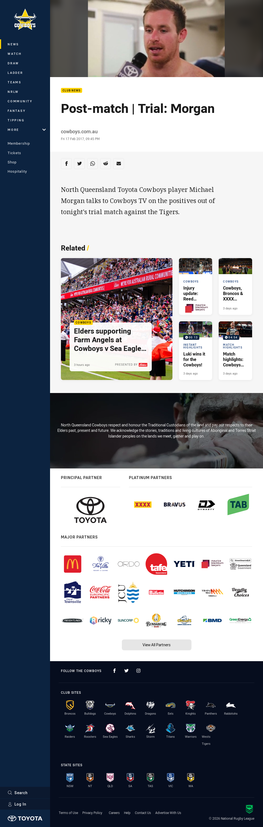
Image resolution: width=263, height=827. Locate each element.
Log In (17, 804)
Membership (19, 143)
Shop (12, 162)
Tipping (16, 120)
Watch (15, 54)
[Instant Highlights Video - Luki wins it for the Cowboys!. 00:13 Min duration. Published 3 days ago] (195, 350)
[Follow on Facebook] (114, 671)
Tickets (14, 152)
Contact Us (143, 812)
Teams (14, 82)
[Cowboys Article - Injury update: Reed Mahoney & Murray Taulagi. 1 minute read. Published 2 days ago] (195, 286)
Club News (72, 90)
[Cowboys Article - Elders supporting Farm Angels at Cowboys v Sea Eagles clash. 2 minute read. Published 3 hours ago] (116, 319)
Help (127, 812)
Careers (114, 812)
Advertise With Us (168, 812)
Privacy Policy (92, 812)
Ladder (15, 73)
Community (20, 101)
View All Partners (157, 644)
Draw (13, 63)
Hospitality (17, 171)
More (27, 130)
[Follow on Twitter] (126, 671)
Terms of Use (68, 812)
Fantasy (17, 111)
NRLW (13, 92)
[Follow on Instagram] (138, 671)
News (13, 44)
